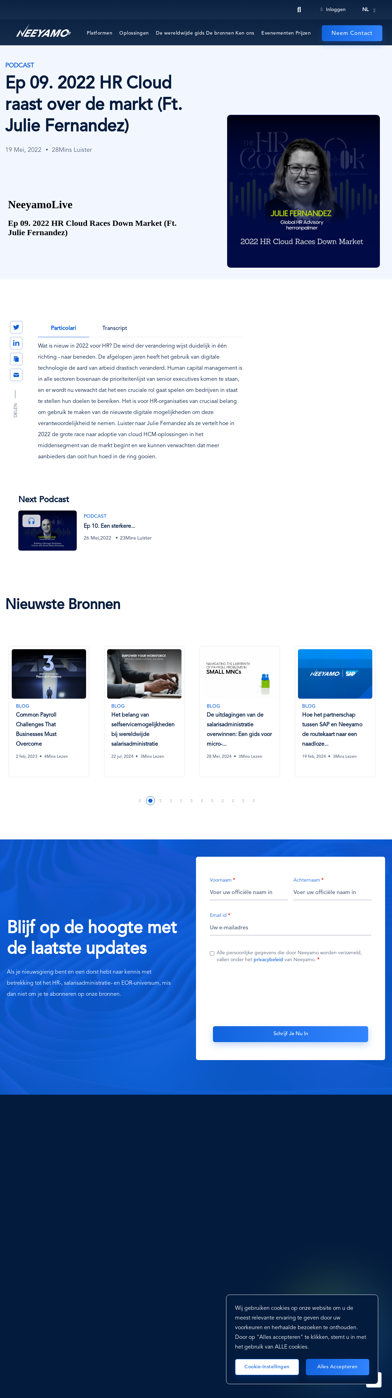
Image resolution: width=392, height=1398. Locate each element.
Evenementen (277, 33)
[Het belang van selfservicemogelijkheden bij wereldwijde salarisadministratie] (143, 706)
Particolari (63, 328)
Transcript (114, 328)
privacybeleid (268, 959)
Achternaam (306, 879)
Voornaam (221, 879)
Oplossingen (134, 33)
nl (365, 9)
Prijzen (303, 33)
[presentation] (290, 992)
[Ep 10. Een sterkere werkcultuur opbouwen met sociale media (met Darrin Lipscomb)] (94, 530)
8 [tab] (212, 799)
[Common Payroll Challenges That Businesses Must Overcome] (48, 706)
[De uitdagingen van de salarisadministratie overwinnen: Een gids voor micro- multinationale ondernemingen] (239, 706)
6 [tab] (191, 799)
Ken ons (244, 33)
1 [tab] (140, 799)
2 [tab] (150, 799)
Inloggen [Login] (333, 9)
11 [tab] (243, 799)
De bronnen (220, 33)
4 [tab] (171, 799)
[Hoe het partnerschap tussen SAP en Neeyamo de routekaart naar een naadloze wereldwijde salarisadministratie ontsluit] (334, 706)
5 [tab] (181, 799)
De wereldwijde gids (180, 33)
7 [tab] (202, 799)
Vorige (346, 604)
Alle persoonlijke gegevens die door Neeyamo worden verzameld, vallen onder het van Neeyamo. (289, 956)
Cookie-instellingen (267, 1366)
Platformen (99, 33)
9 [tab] (222, 799)
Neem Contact (352, 33)
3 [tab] (160, 799)
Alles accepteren (337, 1366)
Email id (218, 915)
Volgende (370, 604)
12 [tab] (254, 799)
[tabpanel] (53, 716)
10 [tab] (233, 799)
